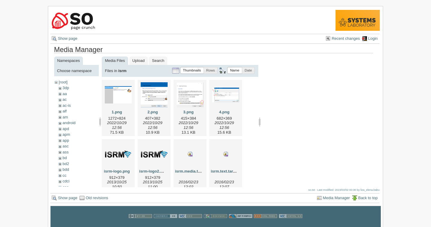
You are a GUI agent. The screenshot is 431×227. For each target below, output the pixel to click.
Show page (67, 38)
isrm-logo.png (117, 171)
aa (65, 94)
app (66, 140)
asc (66, 146)
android (69, 123)
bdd (66, 169)
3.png (188, 112)
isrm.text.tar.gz (224, 171)
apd (66, 129)
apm (66, 134)
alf (65, 111)
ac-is (67, 105)
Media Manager (336, 200)
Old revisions (97, 200)
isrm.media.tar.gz (191, 171)
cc (64, 175)
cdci (66, 181)
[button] (192, 70)
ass (66, 152)
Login (373, 38)
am (65, 117)
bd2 (66, 164)
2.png (153, 112)
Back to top (368, 200)
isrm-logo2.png (153, 171)
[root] (63, 82)
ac (65, 99)
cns (66, 187)
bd (65, 158)
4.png (224, 112)
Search (158, 60)
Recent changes (346, 38)
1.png (117, 112)
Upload (138, 60)
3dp (66, 88)
